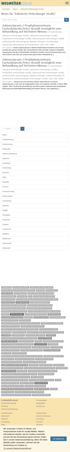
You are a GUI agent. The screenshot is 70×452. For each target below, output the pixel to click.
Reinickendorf (7, 196)
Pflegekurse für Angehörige (52, 323)
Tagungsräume (7, 359)
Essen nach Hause (26, 341)
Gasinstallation (40, 344)
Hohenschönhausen (9, 154)
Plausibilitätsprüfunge (10, 383)
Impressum (40, 406)
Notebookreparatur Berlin (53, 341)
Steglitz (5, 210)
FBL (30, 296)
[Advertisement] (35, 108)
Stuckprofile (53, 344)
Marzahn (5, 172)
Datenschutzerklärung (9, 409)
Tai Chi (58, 380)
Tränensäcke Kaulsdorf (48, 329)
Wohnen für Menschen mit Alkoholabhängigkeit (19, 329)
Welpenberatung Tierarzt (53, 356)
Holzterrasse (58, 365)
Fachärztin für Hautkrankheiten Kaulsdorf (44, 311)
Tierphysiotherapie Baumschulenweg (42, 371)
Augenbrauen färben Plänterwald (14, 365)
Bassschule (6, 353)
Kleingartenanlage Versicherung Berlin (16, 395)
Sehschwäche (51, 290)
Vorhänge (40, 290)
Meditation (51, 335)
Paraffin (38, 341)
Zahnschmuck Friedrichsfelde (34, 362)
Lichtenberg (6, 168)
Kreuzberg (6, 163)
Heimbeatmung (54, 314)
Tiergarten (6, 220)
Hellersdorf (6, 149)
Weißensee (6, 239)
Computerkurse (18, 335)
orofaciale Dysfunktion (41, 395)
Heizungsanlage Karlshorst (44, 296)
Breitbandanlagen (8, 296)
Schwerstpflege (45, 338)
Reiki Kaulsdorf (37, 377)
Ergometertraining (8, 371)
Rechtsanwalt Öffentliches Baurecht (15, 377)
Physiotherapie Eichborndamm (13, 308)
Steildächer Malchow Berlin (12, 368)
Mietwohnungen (17, 314)
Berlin (4, 135)
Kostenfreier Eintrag (8, 403)
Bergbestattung (41, 383)
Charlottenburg (7, 139)
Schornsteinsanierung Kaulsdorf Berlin (16, 347)
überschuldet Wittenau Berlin (41, 287)
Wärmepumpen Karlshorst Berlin (14, 311)
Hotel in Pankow (27, 383)
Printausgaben (41, 400)
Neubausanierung (41, 389)
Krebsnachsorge (19, 332)
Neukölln (5, 182)
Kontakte (4, 406)
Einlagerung (6, 287)
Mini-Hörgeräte (20, 293)
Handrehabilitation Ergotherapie (13, 305)
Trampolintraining (19, 353)
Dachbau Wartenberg (41, 347)
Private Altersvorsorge (10, 326)
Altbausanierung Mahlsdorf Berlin (14, 380)
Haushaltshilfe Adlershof (35, 335)
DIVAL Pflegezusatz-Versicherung (40, 293)
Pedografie (33, 365)
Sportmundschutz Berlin (24, 359)
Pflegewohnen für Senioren (31, 350)
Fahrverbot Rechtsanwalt (11, 362)
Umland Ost (6, 229)
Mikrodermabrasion (9, 341)
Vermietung (6, 332)
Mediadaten (40, 403)
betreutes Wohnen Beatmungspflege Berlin (18, 290)
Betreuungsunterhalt (52, 350)
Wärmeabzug (25, 320)
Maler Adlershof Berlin (10, 350)
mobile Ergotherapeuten (40, 302)
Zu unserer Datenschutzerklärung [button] (17, 448)
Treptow (5, 224)
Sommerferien (56, 347)
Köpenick (5, 158)
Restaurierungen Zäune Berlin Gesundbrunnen (19, 374)
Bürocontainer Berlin (20, 287)
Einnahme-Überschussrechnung (40, 305)
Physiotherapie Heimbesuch (12, 386)
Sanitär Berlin (7, 293)
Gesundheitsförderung (44, 359)
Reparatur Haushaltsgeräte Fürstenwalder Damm (20, 323)
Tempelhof (6, 215)
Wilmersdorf (6, 243)
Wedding (5, 234)
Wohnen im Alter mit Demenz (32, 326)
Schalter (5, 314)
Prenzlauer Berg (8, 191)
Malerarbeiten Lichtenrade (35, 386)
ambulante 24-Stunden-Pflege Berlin (29, 392)
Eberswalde (22, 296)
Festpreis (28, 317)
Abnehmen (22, 371)
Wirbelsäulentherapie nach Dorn (39, 308)
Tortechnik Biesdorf (46, 374)
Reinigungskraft (8, 302)
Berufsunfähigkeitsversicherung (41, 380)
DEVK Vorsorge (7, 392)
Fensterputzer (61, 368)
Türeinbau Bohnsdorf (9, 320)
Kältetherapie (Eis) (41, 317)
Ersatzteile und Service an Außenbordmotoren (19, 338)
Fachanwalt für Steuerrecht (12, 317)
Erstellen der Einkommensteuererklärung (17, 389)
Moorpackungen (22, 302)
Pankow (5, 187)
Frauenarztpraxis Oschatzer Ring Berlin (39, 368)
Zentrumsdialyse (8, 299)
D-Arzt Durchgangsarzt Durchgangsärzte (17, 344)
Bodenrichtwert (46, 365)
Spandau (5, 206)
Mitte (4, 177)
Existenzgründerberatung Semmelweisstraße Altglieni (37, 299)
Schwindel (6, 335)
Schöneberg (6, 201)
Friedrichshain (7, 144)
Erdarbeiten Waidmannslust (36, 314)
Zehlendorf (6, 248)
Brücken (54, 389)
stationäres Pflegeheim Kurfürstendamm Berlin (45, 332)
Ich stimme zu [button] (58, 439)
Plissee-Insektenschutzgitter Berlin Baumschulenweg (22, 356)
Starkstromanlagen (57, 317)
